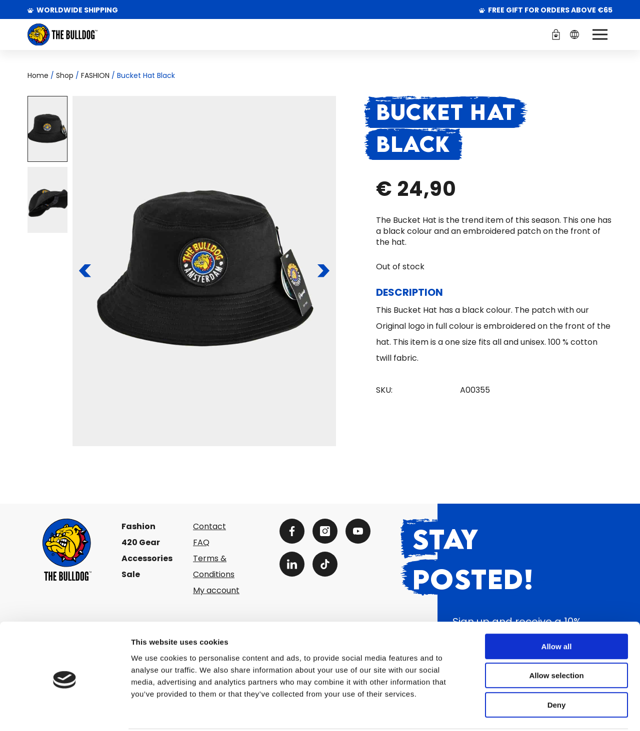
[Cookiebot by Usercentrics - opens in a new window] (64, 711)
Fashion (139, 526)
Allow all (557, 609)
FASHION (95, 75)
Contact (209, 526)
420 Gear (141, 542)
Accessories (147, 558)
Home (38, 75)
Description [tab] (409, 292)
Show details (525, 711)
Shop (65, 75)
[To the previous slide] (85, 270)
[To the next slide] (323, 270)
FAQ (201, 542)
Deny (557, 667)
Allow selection (556, 638)
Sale (131, 574)
